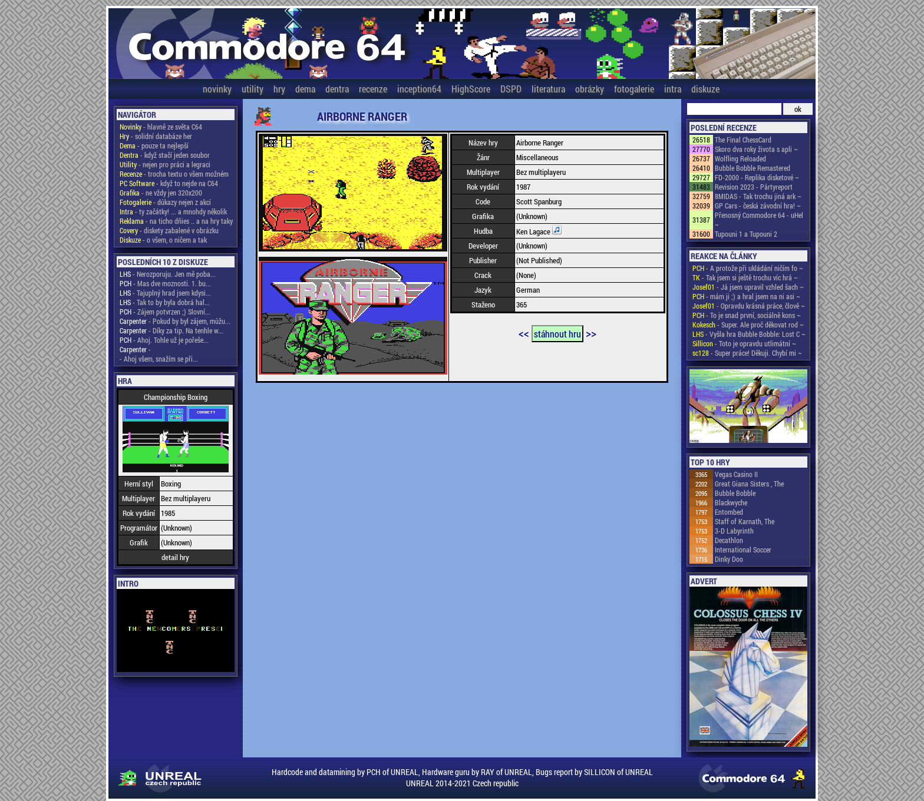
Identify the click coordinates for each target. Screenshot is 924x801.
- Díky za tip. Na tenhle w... (171, 330)
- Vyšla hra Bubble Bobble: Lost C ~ (749, 334)
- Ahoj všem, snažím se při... (159, 358)
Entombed (729, 512)
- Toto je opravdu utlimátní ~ (744, 343)
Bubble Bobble (735, 493)
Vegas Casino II (736, 474)
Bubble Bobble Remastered (752, 168)
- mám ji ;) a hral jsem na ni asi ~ (746, 296)
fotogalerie (634, 88)
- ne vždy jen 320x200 (161, 192)
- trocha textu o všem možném (174, 173)
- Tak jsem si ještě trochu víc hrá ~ (745, 277)
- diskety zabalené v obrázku (169, 230)
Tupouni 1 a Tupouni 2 (746, 234)
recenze (373, 88)
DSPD (511, 88)
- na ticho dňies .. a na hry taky (176, 221)
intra (672, 88)
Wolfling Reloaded (740, 158)
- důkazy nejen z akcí (165, 202)
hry (279, 88)
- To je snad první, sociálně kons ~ (746, 315)
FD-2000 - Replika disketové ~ (757, 177)
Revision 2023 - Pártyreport (754, 186)
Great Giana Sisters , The (749, 483)
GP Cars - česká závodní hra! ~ (758, 205)
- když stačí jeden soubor (165, 155)
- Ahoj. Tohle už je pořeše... (164, 340)
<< (524, 332)
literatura (548, 88)
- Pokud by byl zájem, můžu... (175, 321)
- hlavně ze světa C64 (161, 126)
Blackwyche (731, 502)
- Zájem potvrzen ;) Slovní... (165, 311)
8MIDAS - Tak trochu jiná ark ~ (758, 196)
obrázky (589, 88)
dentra (337, 88)
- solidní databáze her (156, 136)
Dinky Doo (729, 559)
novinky (217, 88)
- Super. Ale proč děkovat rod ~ (748, 324)
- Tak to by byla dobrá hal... (165, 302)
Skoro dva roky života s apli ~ (756, 149)
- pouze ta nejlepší (154, 145)
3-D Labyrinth (734, 530)
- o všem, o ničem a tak (163, 239)
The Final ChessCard (743, 139)
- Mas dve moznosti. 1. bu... (165, 283)
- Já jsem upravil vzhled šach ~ (748, 287)
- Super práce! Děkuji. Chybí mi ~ (747, 353)
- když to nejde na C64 (169, 183)
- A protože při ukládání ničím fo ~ (747, 268)
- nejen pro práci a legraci (165, 164)
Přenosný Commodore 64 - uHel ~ (759, 219)
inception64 (419, 88)
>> (591, 332)
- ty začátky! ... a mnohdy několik (173, 211)
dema (305, 88)
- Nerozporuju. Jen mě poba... (168, 274)
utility (252, 88)
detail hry (175, 557)
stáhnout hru (557, 333)
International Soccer (743, 549)
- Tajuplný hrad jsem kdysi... (165, 292)
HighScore (470, 88)
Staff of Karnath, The (744, 521)
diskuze (705, 88)
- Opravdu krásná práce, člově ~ (748, 305)
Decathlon (729, 540)
